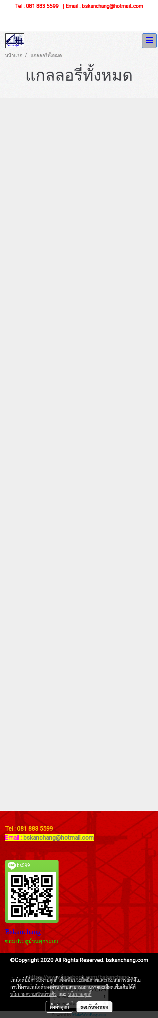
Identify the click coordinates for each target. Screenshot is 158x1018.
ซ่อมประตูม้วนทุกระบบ (31, 941)
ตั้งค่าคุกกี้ (59, 1007)
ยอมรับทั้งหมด (94, 1007)
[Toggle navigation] (149, 40)
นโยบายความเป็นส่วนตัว (33, 994)
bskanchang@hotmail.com (58, 837)
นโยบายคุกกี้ (79, 994)
